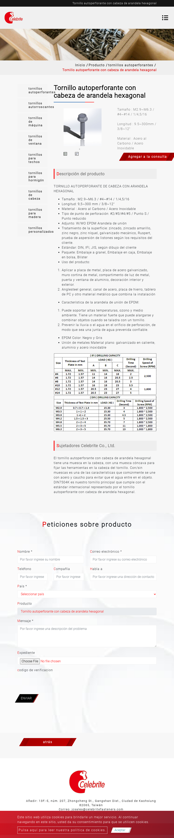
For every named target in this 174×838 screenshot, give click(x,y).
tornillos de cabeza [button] (35, 195)
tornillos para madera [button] (35, 213)
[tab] (32, 90)
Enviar (26, 698)
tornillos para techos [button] (35, 158)
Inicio (80, 65)
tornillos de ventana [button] (35, 140)
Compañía (62, 569)
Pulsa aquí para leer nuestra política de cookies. (62, 830)
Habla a (96, 569)
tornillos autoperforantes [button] (38, 90)
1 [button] (80, 149)
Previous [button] (57, 127)
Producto (97, 65)
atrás (47, 742)
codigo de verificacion (35, 670)
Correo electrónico (106, 551)
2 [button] (86, 149)
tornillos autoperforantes (130, 65)
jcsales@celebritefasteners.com (97, 809)
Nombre (24, 551)
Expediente (26, 653)
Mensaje (25, 621)
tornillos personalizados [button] (38, 230)
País (22, 586)
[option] (83, 127)
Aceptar (119, 830)
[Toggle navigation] (165, 18)
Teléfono (24, 569)
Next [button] (109, 127)
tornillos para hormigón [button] (36, 176)
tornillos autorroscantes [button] (38, 105)
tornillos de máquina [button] (35, 121)
